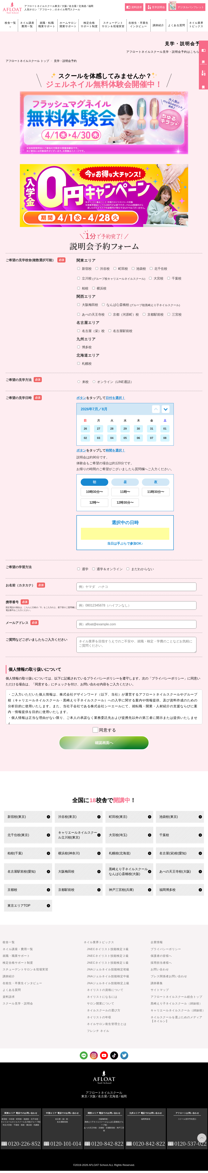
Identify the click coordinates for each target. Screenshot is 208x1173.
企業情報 (157, 944)
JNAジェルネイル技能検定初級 (108, 971)
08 (165, 438)
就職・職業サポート (16, 958)
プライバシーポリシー (166, 951)
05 (125, 438)
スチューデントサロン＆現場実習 (113, 24)
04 (112, 438)
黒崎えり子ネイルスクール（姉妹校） (176, 1005)
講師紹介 (158, 25)
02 (85, 438)
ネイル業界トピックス (196, 24)
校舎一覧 (10, 24)
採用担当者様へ (161, 965)
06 (138, 438)
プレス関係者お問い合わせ (169, 978)
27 (98, 428)
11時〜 (125, 491)
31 (151, 428)
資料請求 (134, 7)
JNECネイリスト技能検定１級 (108, 965)
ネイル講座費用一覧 (27, 24)
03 (98, 438)
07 (151, 438)
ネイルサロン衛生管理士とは (107, 1026)
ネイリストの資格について (105, 992)
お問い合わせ (160, 971)
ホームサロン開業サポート (68, 24)
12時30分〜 (125, 502)
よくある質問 (176, 25)
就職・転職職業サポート (46, 24)
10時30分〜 (94, 491)
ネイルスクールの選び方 (103, 1012)
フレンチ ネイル (98, 1033)
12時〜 (94, 502)
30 (138, 428)
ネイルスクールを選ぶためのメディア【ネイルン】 (176, 1021)
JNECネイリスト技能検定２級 (108, 958)
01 (165, 428)
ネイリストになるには (102, 999)
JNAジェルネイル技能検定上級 (108, 985)
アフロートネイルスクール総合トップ (176, 999)
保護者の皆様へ (161, 958)
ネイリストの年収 (99, 1019)
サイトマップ (160, 992)
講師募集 (157, 985)
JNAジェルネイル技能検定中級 (108, 978)
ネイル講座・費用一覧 (18, 951)
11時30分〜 (155, 491)
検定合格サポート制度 (89, 24)
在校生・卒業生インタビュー (138, 24)
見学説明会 (156, 7)
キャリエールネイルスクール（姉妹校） (178, 1012)
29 (125, 428)
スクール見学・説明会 (18, 1005)
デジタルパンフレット (186, 6)
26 (85, 428)
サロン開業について (100, 1005)
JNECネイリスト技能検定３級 (108, 951)
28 (112, 428)
